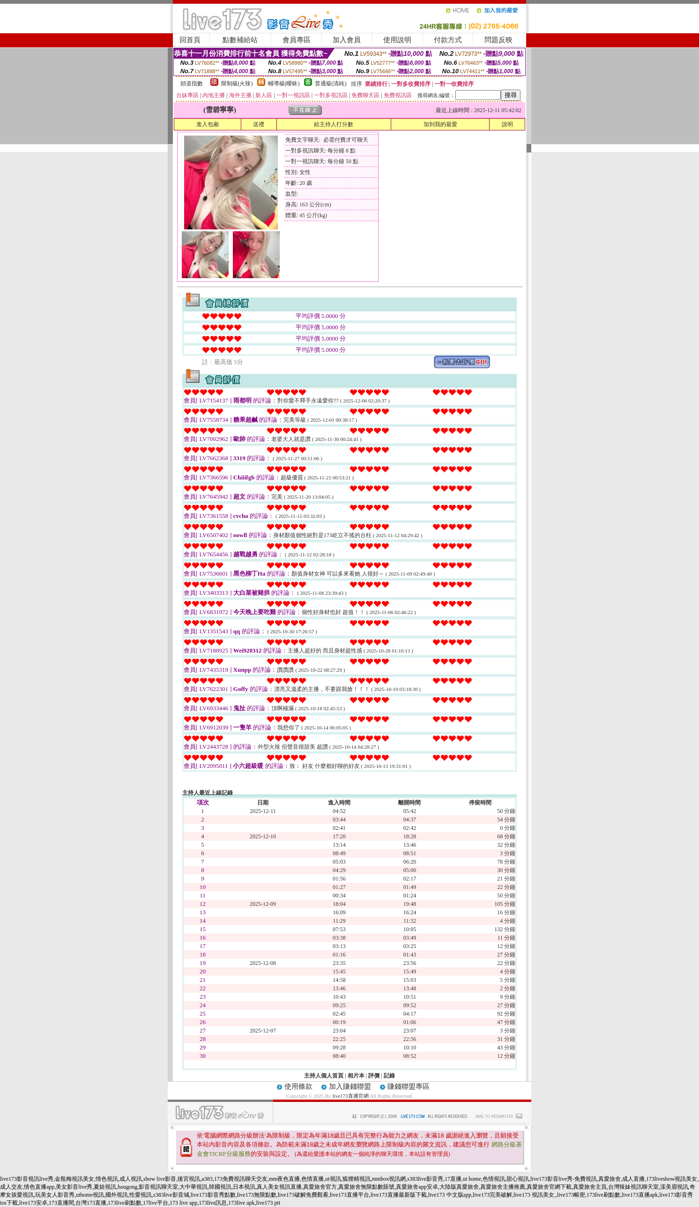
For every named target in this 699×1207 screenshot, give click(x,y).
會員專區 (297, 40)
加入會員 (347, 40)
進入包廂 (207, 124)
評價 (373, 1075)
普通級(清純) (331, 83)
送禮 (258, 124)
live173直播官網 (351, 1096)
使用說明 (397, 40)
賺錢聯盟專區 (408, 1086)
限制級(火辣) (237, 83)
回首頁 (190, 40)
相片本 (356, 1075)
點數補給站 (240, 40)
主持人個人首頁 (323, 1075)
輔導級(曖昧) (284, 83)
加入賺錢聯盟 (350, 1086)
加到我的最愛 (440, 124)
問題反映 (498, 40)
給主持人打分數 (333, 124)
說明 (507, 124)
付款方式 (448, 40)
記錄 (389, 1075)
